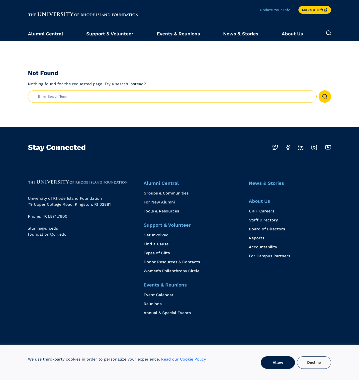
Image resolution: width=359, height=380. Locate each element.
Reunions (153, 303)
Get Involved (156, 235)
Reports (256, 238)
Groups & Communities (166, 193)
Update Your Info (275, 10)
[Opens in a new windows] (275, 147)
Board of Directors (267, 229)
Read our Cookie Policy (183, 359)
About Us (292, 34)
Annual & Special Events (167, 312)
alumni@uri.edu (43, 228)
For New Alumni (159, 202)
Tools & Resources (161, 211)
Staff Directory (263, 220)
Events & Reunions (178, 34)
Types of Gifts (157, 253)
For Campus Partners (269, 256)
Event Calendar (159, 294)
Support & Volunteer (109, 34)
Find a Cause (156, 244)
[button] (325, 96)
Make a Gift (312, 10)
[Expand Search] (328, 33)
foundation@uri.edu (47, 234)
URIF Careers (261, 211)
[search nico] (172, 96)
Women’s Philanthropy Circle (171, 271)
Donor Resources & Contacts (172, 262)
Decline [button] (314, 362)
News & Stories (240, 34)
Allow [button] (278, 362)
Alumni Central (45, 34)
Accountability (263, 247)
